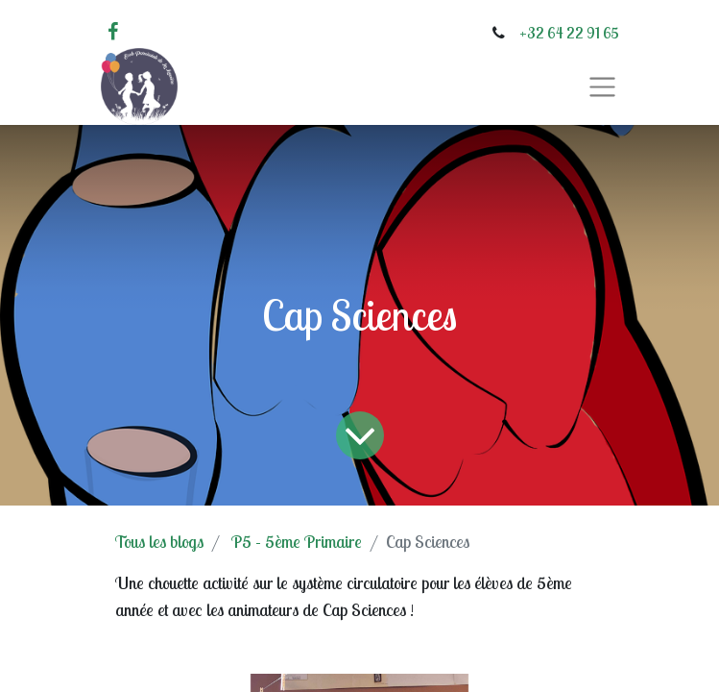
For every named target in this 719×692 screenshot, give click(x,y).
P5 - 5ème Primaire (296, 542)
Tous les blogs (159, 542)
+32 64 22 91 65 (569, 32)
